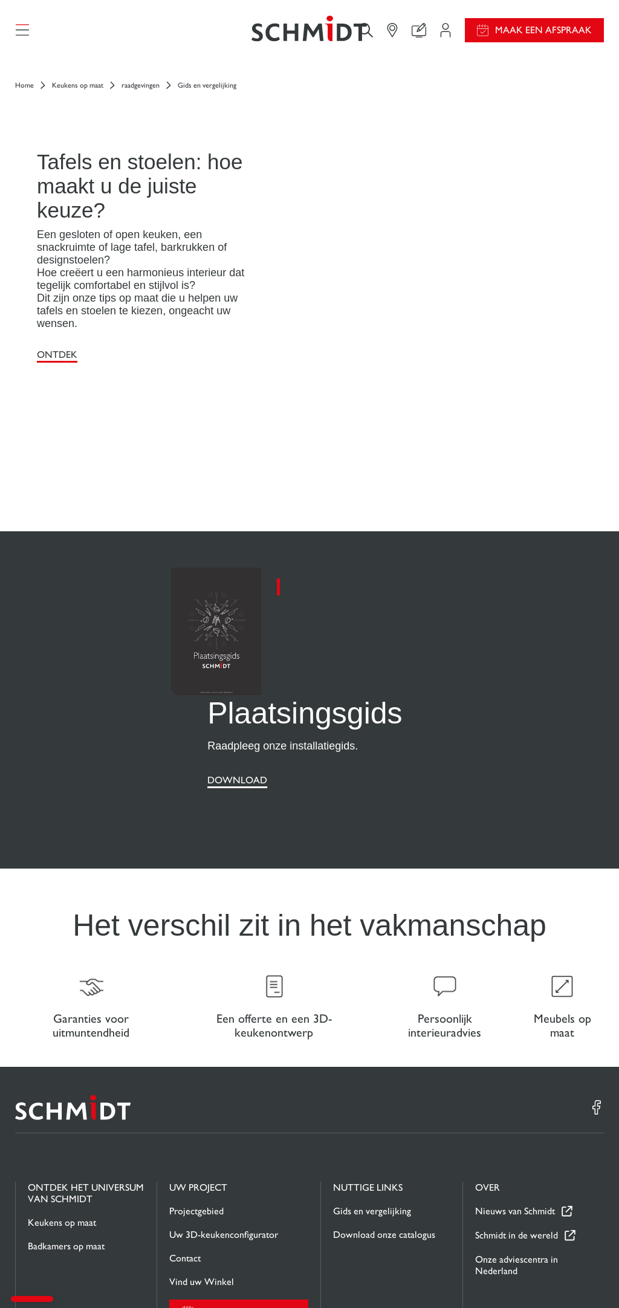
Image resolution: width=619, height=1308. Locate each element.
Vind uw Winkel (201, 1169)
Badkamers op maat (66, 1133)
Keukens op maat (77, 92)
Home (24, 92)
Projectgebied (196, 1098)
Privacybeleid (501, 1276)
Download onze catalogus (384, 1122)
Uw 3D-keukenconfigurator (223, 1122)
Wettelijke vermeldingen (380, 1276)
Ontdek (57, 361)
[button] (32, 1299)
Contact (185, 1145)
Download (237, 661)
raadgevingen (141, 92)
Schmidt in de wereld (516, 1123)
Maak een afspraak (543, 33)
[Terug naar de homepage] (309, 33)
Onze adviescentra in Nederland (516, 1152)
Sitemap (590, 1276)
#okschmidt (551, 1276)
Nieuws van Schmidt (515, 1099)
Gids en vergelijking (372, 1098)
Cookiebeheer (450, 1276)
